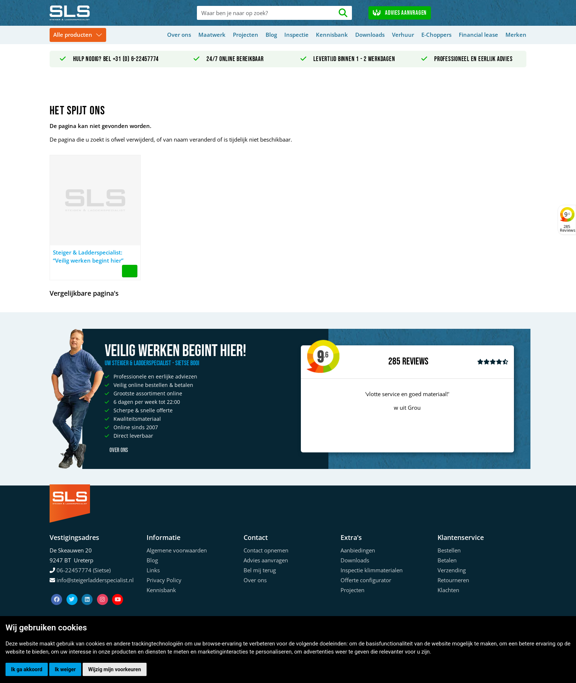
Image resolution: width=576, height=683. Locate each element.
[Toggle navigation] (78, 35)
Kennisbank (332, 34)
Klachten (448, 590)
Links (153, 570)
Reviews (415, 362)
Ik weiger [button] (65, 669)
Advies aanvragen (399, 13)
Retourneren (453, 580)
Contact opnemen (266, 550)
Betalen (447, 560)
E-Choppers (436, 34)
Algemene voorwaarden (177, 550)
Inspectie (296, 34)
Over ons (179, 34)
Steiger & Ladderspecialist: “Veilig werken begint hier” (88, 256)
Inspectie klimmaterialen (372, 570)
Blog (271, 34)
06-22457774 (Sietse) (84, 570)
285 (394, 361)
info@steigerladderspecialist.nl (95, 580)
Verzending (452, 570)
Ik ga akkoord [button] (26, 669)
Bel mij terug (260, 570)
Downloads (370, 34)
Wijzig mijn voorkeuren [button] (114, 669)
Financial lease (478, 34)
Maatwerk (212, 34)
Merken (515, 34)
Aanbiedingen (358, 550)
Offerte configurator (366, 580)
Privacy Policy (164, 580)
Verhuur (403, 34)
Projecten (245, 34)
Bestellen (449, 550)
